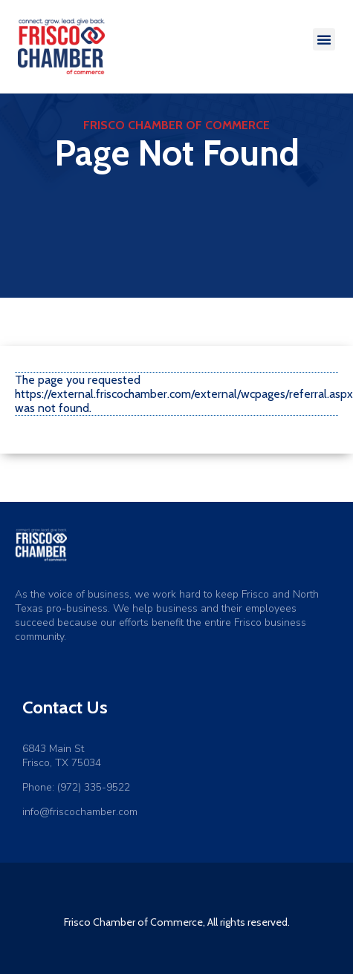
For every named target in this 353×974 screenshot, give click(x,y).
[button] (324, 39)
